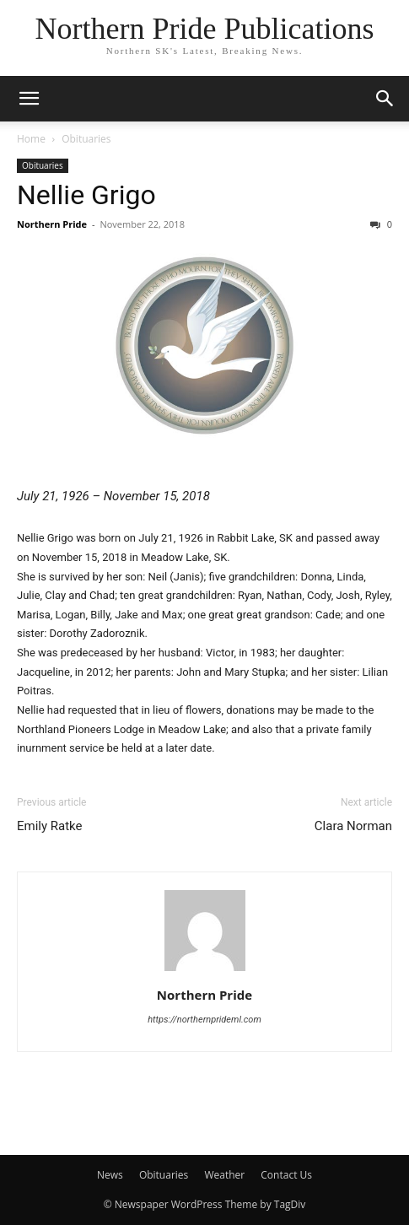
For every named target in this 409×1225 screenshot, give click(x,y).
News (110, 1175)
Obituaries (86, 139)
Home (31, 139)
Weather (224, 1175)
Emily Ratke (50, 826)
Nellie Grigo (86, 195)
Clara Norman (353, 826)
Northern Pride (52, 224)
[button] (29, 98)
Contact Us (286, 1175)
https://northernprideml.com (204, 1019)
